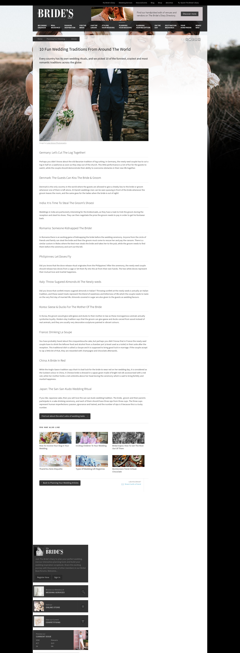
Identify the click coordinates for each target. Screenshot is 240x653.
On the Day (158, 26)
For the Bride (82, 26)
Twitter (187, 588)
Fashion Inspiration (69, 26)
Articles (75, 39)
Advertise (169, 3)
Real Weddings (55, 26)
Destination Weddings (170, 26)
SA (158, 192)
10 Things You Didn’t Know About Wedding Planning (181, 535)
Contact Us (43, 576)
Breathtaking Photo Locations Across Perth (62, 515)
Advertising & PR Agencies (106, 583)
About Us (42, 573)
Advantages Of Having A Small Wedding (113, 527)
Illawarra (176, 186)
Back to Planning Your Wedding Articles (60, 486)
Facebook (188, 578)
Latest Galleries (102, 579)
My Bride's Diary (109, 3)
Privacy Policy (158, 573)
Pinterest (188, 593)
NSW (159, 186)
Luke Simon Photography (57, 140)
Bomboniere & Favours (53, 534)
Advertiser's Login (74, 573)
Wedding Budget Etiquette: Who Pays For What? (180, 524)
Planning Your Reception (143, 26)
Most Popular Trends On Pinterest (110, 515)
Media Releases (102, 573)
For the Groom (94, 26)
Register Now (165, 123)
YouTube (188, 597)
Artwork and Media (132, 576)
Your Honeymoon (186, 26)
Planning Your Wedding (125, 26)
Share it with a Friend (128, 487)
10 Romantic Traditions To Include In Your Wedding (114, 521)
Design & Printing (74, 576)
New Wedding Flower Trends (56, 520)
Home (40, 39)
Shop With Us (130, 573)
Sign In (179, 123)
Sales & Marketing (74, 583)
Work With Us (44, 583)
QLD (174, 189)
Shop (160, 3)
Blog (152, 3)
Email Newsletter (191, 602)
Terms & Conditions (161, 576)
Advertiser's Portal (132, 579)
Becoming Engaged (42, 26)
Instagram (188, 583)
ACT (159, 189)
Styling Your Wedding (108, 26)
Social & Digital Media (76, 579)
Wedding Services (125, 3)
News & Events (141, 3)
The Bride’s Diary (55, 13)
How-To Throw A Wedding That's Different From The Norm (64, 528)
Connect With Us (188, 569)
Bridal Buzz (189, 574)
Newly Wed (198, 26)
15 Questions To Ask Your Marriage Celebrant (115, 534)
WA (174, 192)
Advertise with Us (46, 579)
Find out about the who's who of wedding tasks (65, 419)
